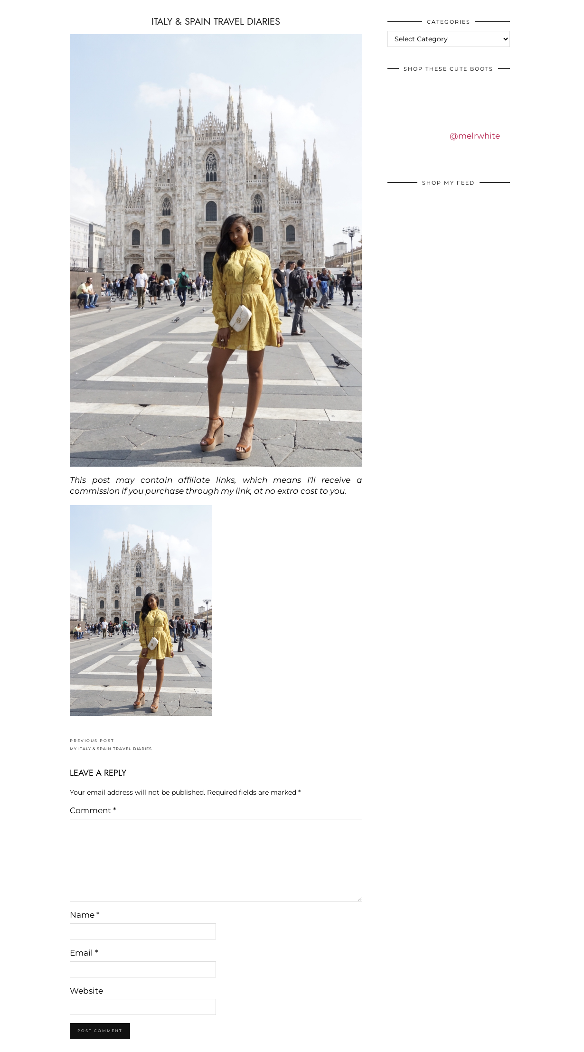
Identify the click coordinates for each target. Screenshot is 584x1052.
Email (84, 953)
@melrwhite (475, 136)
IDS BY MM (16, 9)
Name (85, 915)
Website (86, 991)
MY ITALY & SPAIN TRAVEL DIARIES (111, 744)
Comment (93, 810)
